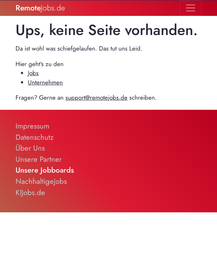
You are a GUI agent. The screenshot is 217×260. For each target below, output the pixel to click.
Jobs (33, 73)
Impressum (32, 126)
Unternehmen (45, 82)
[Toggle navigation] (190, 8)
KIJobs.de (30, 192)
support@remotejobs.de (96, 97)
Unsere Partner (39, 159)
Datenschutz (34, 137)
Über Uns (30, 148)
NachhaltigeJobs (41, 181)
